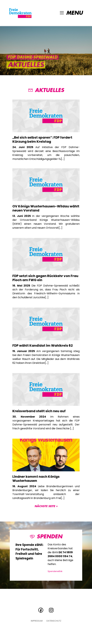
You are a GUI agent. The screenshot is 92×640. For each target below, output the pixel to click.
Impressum (37, 621)
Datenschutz (53, 621)
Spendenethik (55, 571)
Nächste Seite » (46, 506)
